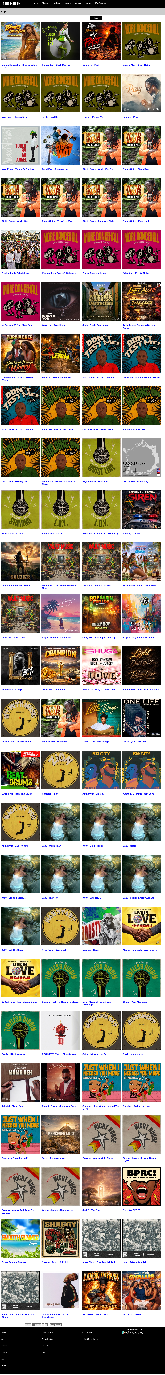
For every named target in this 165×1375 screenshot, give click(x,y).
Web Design (87, 1332)
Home (35, 3)
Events (67, 3)
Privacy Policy (47, 1332)
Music (46, 3)
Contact (45, 1346)
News (88, 3)
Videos (57, 3)
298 (52, 1325)
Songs (4, 1332)
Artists (78, 3)
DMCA (44, 1352)
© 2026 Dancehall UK (90, 1339)
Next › (58, 1325)
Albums (4, 1339)
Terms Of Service (48, 1339)
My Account (100, 3)
